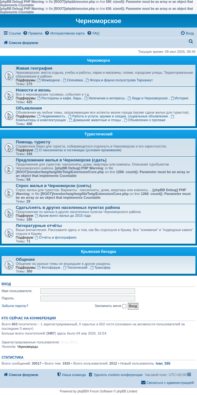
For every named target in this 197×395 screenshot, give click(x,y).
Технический (75, 267)
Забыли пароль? (15, 306)
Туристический (99, 134)
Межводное (49, 80)
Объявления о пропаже (144, 120)
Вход (6, 284)
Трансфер (100, 267)
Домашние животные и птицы (95, 120)
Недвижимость (51, 116)
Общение (25, 259)
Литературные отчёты (39, 225)
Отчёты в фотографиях (55, 237)
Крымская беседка (98, 251)
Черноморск (98, 60)
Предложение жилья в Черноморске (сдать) (61, 160)
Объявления (29, 108)
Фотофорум (49, 267)
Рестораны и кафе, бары (59, 98)
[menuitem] (33, 33)
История (179, 98)
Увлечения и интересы (105, 98)
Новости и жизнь (33, 90)
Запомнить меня (110, 306)
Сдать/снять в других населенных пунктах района (68, 207)
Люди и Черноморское (148, 98)
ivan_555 (163, 363)
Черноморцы (27, 346)
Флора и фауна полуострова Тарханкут (119, 80)
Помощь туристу (33, 142)
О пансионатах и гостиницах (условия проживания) (78, 150)
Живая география (34, 68)
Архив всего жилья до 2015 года (63, 215)
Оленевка (73, 80)
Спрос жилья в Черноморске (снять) (53, 185)
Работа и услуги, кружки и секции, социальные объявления (118, 116)
